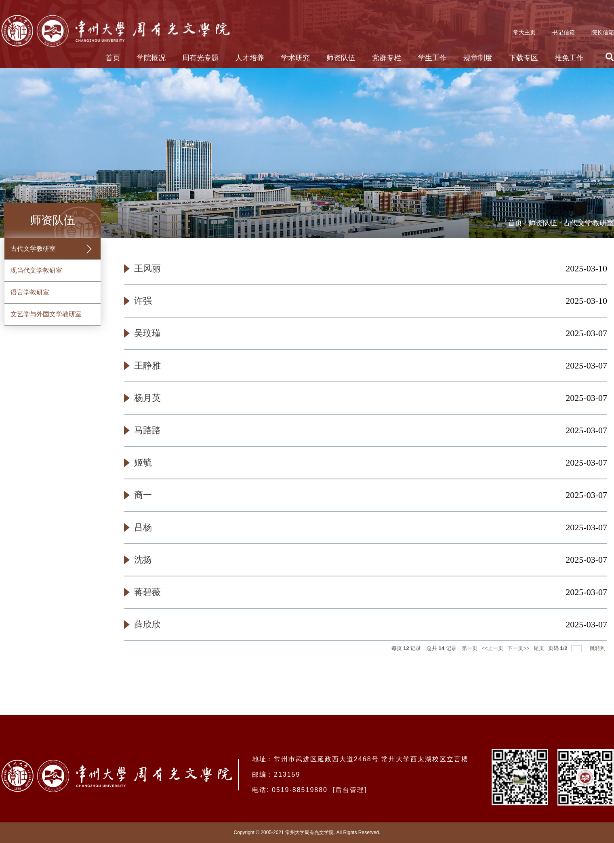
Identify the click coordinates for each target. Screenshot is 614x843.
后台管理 (349, 789)
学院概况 (151, 58)
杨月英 (147, 398)
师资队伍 (340, 58)
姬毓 (143, 463)
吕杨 (143, 527)
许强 (143, 301)
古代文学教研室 (588, 223)
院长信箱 (602, 32)
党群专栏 (386, 58)
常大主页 (524, 32)
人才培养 (249, 58)
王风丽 (147, 268)
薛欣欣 (147, 624)
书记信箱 (563, 32)
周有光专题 (200, 58)
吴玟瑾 (147, 333)
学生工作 (432, 58)
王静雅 (147, 365)
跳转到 (598, 648)
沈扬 (143, 560)
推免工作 (569, 58)
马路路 (147, 430)
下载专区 (523, 58)
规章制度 (477, 58)
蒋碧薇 (147, 592)
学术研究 (295, 58)
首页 (112, 58)
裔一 (143, 495)
